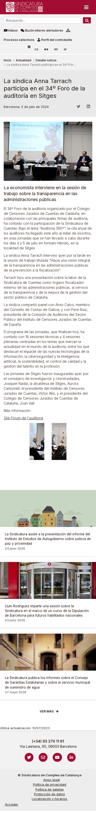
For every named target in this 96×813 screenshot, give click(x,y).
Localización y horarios (49, 799)
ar (65, 49)
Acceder (11, 804)
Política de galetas (49, 789)
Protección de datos (49, 794)
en (56, 49)
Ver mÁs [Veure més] (47, 711)
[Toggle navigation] (86, 7)
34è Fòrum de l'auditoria (23, 418)
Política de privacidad (49, 784)
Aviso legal (51, 780)
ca (36, 49)
